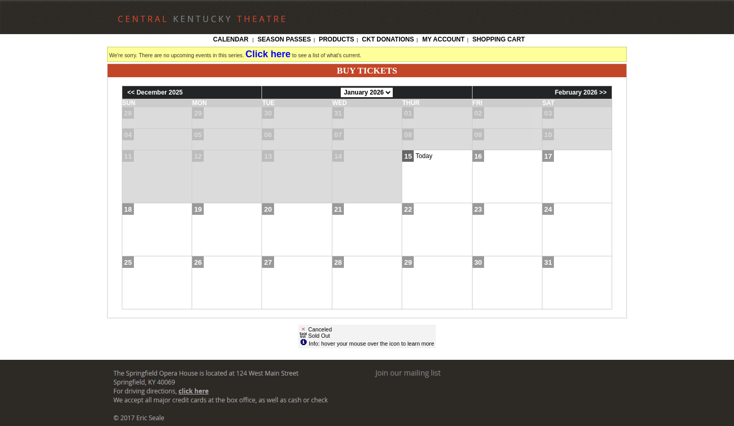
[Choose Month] (367, 92)
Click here (268, 54)
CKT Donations (388, 39)
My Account (443, 39)
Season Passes (284, 39)
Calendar (230, 39)
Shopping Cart (499, 39)
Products (336, 39)
